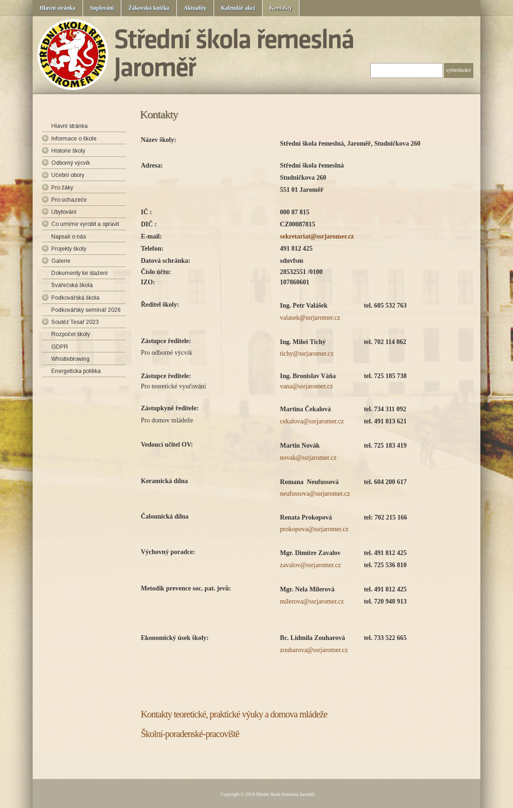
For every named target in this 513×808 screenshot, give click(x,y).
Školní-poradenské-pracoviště (190, 734)
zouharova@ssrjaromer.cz (313, 649)
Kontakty (281, 8)
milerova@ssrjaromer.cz (312, 601)
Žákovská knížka (148, 8)
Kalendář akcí (238, 8)
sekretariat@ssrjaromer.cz (317, 236)
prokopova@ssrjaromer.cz (314, 529)
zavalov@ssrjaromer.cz (310, 565)
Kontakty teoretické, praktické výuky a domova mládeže (234, 714)
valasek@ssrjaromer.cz (310, 317)
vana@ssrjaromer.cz (306, 386)
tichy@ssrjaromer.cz (306, 353)
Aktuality (195, 8)
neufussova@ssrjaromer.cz (315, 493)
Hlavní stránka (58, 8)
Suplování (102, 8)
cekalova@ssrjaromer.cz (312, 421)
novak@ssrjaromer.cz (308, 457)
